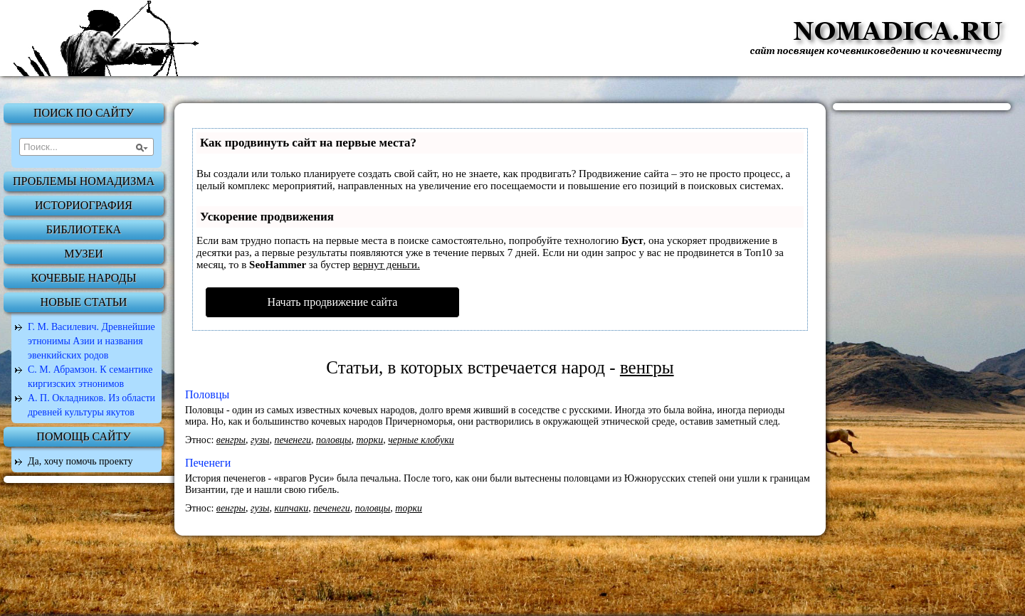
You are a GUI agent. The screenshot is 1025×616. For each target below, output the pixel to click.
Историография (83, 205)
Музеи (83, 254)
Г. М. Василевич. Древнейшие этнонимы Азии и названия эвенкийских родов (91, 341)
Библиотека (83, 229)
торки (369, 440)
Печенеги (208, 463)
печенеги (292, 440)
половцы (334, 440)
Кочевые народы (84, 278)
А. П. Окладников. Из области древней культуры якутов (91, 405)
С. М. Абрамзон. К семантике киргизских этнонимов (90, 376)
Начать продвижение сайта (333, 302)
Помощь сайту (83, 436)
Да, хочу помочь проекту (80, 461)
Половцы (207, 394)
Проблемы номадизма (83, 181)
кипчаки (291, 508)
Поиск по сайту (83, 113)
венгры (231, 440)
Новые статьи (84, 302)
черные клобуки (421, 440)
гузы (260, 440)
